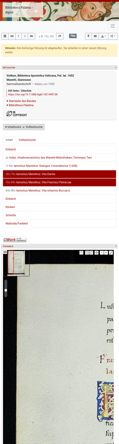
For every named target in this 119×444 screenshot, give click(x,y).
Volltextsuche (27, 140)
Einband (11, 149)
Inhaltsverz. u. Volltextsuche (24, 127)
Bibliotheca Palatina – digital (19, 10)
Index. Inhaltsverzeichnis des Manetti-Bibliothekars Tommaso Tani (49, 157)
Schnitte (11, 215)
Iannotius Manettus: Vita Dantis (30, 174)
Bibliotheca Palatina (21, 105)
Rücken (10, 207)
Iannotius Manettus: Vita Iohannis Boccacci (38, 190)
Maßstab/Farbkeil (17, 223)
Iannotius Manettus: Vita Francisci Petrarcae (38, 182)
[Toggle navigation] (113, 25)
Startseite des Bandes (22, 101)
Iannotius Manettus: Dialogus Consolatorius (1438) (41, 166)
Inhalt (9, 140)
